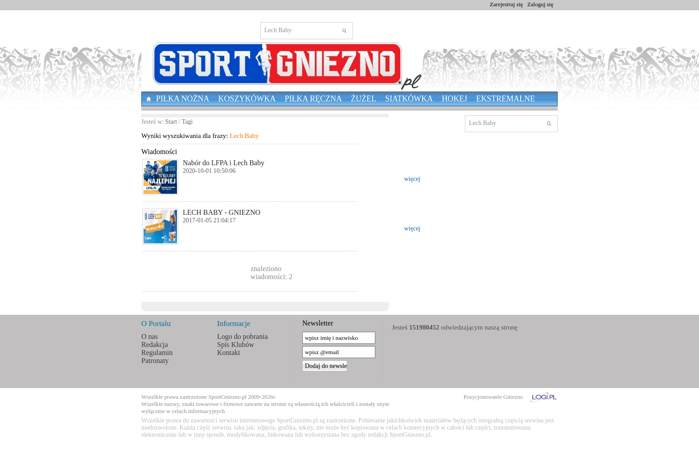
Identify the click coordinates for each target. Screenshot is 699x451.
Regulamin (157, 352)
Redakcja (154, 344)
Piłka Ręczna (313, 98)
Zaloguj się (540, 4)
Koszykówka (247, 98)
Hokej (454, 98)
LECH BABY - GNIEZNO (221, 212)
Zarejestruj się (506, 4)
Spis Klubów (235, 344)
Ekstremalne (505, 98)
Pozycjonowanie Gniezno (493, 396)
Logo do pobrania (242, 336)
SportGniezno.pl (228, 396)
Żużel (363, 98)
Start (171, 121)
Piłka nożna (183, 98)
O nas (149, 336)
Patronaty (155, 360)
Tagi (187, 121)
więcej (412, 178)
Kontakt (228, 352)
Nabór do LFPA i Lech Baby (223, 163)
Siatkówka (409, 98)
